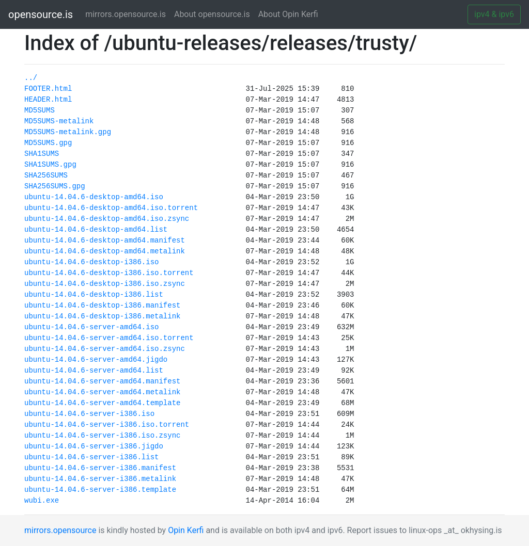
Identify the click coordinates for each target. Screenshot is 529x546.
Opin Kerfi (186, 530)
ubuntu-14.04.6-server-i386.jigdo (93, 446)
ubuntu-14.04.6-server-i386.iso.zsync (102, 435)
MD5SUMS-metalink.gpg (67, 132)
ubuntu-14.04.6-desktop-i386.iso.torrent (109, 273)
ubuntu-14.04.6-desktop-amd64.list (95, 230)
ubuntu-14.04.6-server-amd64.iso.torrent (109, 338)
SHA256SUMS (46, 175)
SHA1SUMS (41, 154)
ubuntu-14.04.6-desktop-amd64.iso (93, 197)
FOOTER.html (48, 89)
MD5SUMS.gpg (48, 143)
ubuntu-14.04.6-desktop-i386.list (93, 295)
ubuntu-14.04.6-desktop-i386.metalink (102, 316)
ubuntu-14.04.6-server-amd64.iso (91, 327)
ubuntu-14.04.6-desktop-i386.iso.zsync (104, 284)
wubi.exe (41, 500)
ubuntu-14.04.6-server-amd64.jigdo (95, 360)
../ (30, 78)
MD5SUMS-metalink (59, 121)
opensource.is (40, 14)
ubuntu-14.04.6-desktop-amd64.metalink (104, 251)
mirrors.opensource (60, 530)
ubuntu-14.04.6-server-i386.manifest (100, 468)
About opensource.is (212, 14)
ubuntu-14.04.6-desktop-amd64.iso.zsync (106, 219)
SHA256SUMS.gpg (54, 186)
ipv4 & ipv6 (494, 14)
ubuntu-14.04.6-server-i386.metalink (100, 479)
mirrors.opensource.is (127, 13)
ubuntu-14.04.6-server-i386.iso (89, 414)
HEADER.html (48, 99)
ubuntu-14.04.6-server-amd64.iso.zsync (104, 349)
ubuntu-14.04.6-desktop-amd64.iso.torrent (111, 208)
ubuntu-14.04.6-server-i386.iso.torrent (106, 425)
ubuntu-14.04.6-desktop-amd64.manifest (104, 240)
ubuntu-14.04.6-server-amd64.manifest (102, 381)
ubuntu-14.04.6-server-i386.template (100, 490)
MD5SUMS (39, 110)
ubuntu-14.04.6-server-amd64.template (102, 403)
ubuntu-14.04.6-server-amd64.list (93, 370)
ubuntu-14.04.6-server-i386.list (91, 457)
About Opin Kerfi (288, 14)
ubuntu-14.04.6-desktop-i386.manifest (102, 305)
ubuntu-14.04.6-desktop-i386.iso (91, 262)
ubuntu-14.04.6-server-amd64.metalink (102, 392)
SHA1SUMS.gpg (50, 164)
